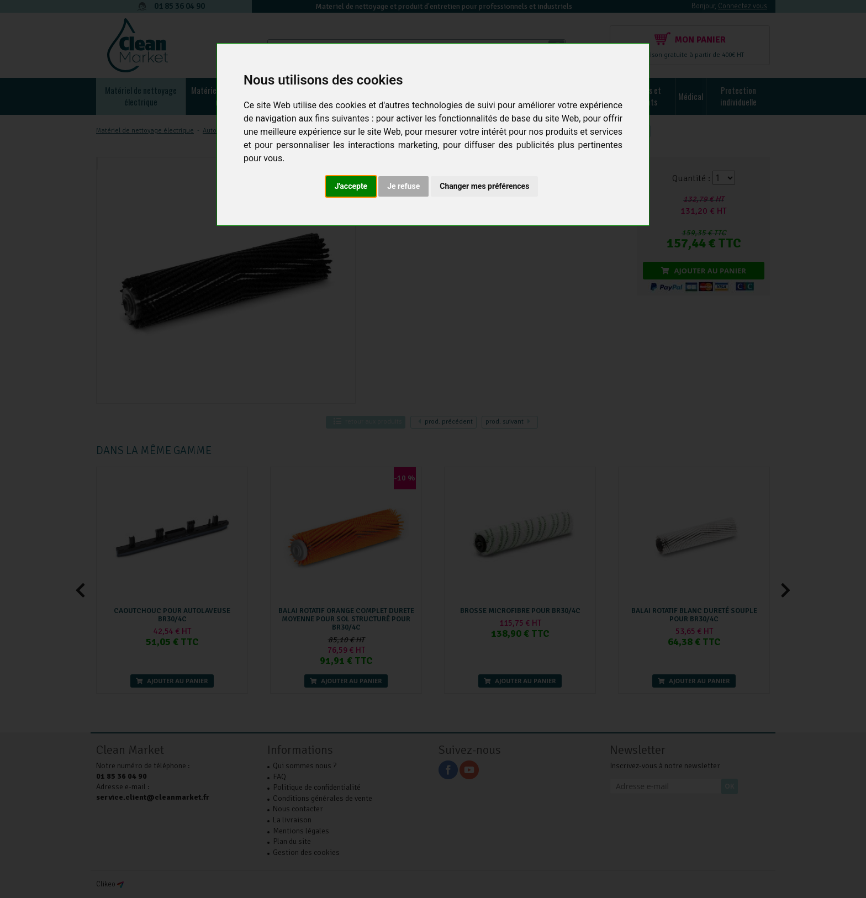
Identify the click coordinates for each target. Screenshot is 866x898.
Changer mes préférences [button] (484, 186)
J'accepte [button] (351, 186)
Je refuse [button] (403, 186)
